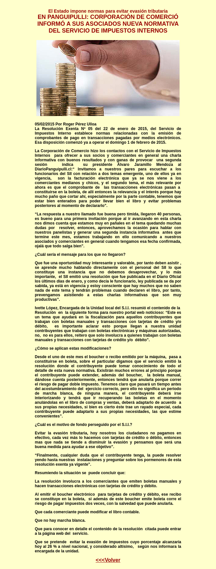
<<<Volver (108, 560)
